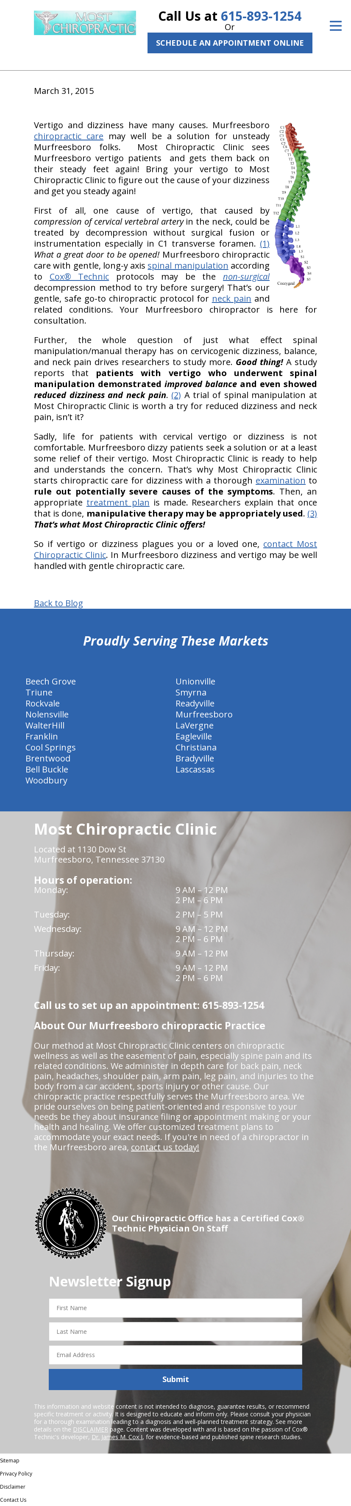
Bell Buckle (46, 769)
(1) (265, 243)
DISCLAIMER (90, 1429)
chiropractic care (68, 136)
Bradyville (195, 758)
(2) (176, 395)
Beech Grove (50, 681)
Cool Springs (50, 747)
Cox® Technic (79, 276)
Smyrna (191, 692)
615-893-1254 (261, 16)
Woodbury (46, 780)
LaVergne (195, 725)
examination (281, 480)
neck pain (231, 298)
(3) (312, 513)
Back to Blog (58, 603)
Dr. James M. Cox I (117, 1437)
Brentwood (47, 758)
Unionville (195, 681)
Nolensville (47, 714)
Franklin (41, 736)
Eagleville (194, 736)
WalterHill (44, 725)
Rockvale (42, 703)
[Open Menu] (336, 26)
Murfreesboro (204, 714)
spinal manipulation (188, 265)
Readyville (195, 703)
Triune (39, 692)
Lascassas (195, 769)
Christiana (196, 747)
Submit (175, 1379)
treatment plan (118, 502)
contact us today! (165, 1147)
